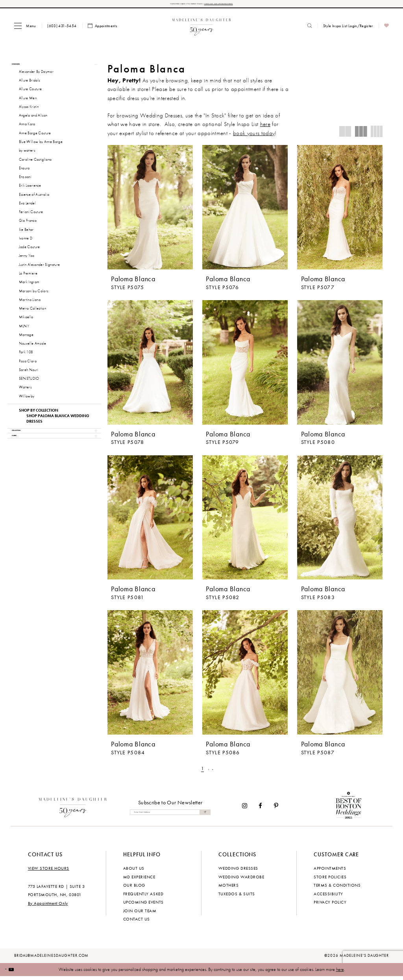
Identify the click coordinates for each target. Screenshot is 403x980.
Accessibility (328, 897)
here (340, 972)
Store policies (330, 880)
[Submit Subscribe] (203, 815)
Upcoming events (143, 905)
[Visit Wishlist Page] (387, 29)
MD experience (139, 880)
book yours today (254, 136)
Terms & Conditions (337, 888)
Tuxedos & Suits (236, 897)
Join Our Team (140, 914)
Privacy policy (330, 905)
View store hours (48, 871)
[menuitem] (25, 29)
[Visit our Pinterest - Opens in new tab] (276, 809)
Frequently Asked (143, 897)
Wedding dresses (238, 871)
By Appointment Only (48, 906)
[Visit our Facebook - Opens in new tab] (261, 809)
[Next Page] (217, 772)
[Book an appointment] (102, 29)
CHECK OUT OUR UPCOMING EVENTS (242, 5)
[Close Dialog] (9, 972)
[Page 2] (208, 772)
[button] (25, 29)
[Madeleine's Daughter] (73, 809)
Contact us (136, 922)
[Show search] (310, 29)
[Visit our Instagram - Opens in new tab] (245, 809)
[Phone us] (62, 29)
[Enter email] (170, 815)
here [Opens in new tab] (265, 128)
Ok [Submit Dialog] (23, 972)
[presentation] (150, 210)
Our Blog (134, 888)
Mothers (228, 888)
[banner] (201, 29)
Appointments (330, 871)
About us (133, 871)
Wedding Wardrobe (241, 880)
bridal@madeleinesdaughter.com (51, 959)
